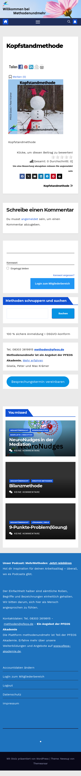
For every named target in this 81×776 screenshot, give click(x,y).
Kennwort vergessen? (63, 275)
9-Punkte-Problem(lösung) (38, 527)
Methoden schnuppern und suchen (36, 301)
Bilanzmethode (25, 485)
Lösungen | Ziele (40, 522)
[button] (68, 21)
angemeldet (29, 219)
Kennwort (12, 262)
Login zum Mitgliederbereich (23, 676)
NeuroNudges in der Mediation (31, 442)
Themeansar (40, 763)
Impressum (11, 703)
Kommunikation (40, 430)
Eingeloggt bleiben (18, 268)
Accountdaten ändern (18, 667)
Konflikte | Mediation (21, 435)
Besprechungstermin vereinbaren (38, 382)
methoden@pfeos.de (18, 624)
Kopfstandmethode (34, 45)
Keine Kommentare (27, 450)
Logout (8, 685)
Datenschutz (12, 694)
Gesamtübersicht (19, 430)
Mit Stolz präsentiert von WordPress (28, 758)
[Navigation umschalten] (38, 21)
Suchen (63, 313)
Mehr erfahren (33, 360)
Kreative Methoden (42, 481)
